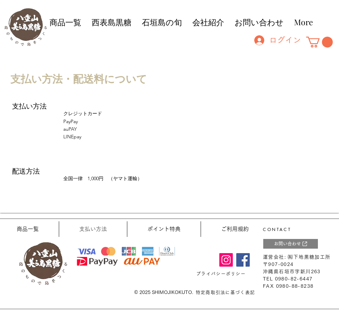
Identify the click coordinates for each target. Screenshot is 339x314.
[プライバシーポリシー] (221, 274)
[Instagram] (226, 260)
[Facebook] (243, 260)
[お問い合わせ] (290, 244)
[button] (319, 42)
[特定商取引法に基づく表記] (226, 292)
